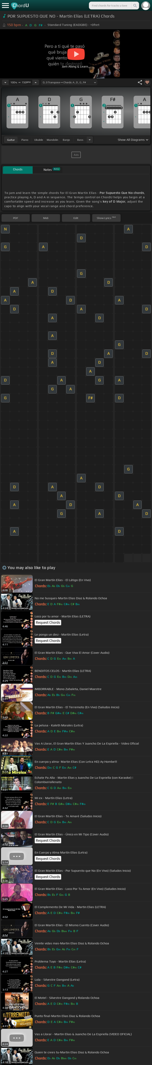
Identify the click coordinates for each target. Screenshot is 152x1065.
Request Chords (48, 623)
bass (80, 139)
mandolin (52, 139)
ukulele (38, 139)
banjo (66, 139)
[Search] (134, 5)
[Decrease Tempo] (5, 82)
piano (24, 139)
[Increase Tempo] (35, 82)
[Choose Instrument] (90, 140)
